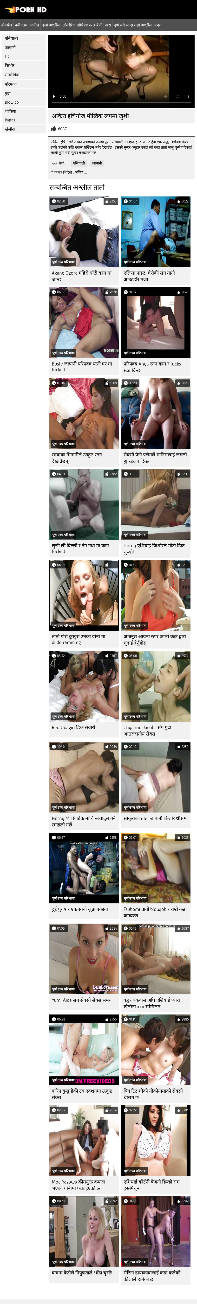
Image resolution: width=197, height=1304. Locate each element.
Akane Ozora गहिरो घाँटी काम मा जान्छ (82, 276)
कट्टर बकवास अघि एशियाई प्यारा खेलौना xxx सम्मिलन (152, 1003)
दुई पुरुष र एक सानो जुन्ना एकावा (80, 909)
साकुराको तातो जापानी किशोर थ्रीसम (155, 818)
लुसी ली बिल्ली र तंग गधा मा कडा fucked (80, 548)
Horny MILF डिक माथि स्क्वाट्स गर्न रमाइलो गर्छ (84, 822)
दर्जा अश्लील (51, 25)
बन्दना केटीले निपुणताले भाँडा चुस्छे (82, 1273)
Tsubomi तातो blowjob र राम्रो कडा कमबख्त (155, 913)
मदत (157, 25)
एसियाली (11, 38)
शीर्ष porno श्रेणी (89, 25)
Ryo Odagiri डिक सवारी (73, 727)
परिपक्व (11, 84)
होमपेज (6, 25)
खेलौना (10, 129)
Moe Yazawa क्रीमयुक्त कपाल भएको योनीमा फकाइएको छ (78, 1185)
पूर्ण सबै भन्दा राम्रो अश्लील (133, 25)
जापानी (10, 47)
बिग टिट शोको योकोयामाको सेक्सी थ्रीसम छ (153, 1094)
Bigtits (10, 120)
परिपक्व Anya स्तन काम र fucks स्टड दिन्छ (152, 367)
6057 (62, 129)
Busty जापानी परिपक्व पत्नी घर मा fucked (82, 366)
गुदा (7, 93)
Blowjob (12, 102)
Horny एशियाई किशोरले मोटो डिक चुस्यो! (154, 549)
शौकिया (10, 111)
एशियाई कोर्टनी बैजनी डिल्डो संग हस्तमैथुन (151, 1185)
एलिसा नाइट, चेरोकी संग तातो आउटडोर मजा (149, 276)
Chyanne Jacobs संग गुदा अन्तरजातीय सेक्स (147, 731)
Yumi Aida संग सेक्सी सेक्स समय (82, 1000)
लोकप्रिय (69, 25)
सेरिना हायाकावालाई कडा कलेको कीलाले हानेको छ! (152, 1276)
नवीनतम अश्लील (27, 25)
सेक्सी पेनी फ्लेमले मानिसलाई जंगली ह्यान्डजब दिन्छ (155, 458)
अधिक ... (81, 172)
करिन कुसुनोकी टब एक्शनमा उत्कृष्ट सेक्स (82, 1094)
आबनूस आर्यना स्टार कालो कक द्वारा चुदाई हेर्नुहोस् (155, 640)
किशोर (9, 65)
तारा (108, 25)
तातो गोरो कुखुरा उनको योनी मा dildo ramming (78, 639)
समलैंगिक (12, 75)
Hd (7, 56)
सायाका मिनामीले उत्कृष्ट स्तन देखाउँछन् (77, 458)
